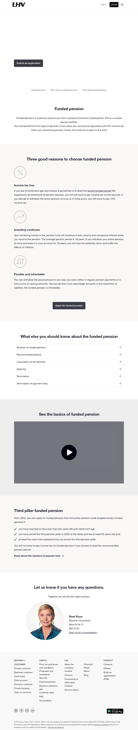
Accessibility (45, 700)
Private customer (22, 668)
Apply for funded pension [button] (69, 305)
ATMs (106, 679)
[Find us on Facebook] (21, 710)
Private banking (21, 688)
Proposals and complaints (46, 673)
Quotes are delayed (56, 727)
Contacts (108, 664)
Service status (71, 689)
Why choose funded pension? (64, 90)
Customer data (46, 692)
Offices (107, 668)
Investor (68, 671)
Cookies (68, 685)
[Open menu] (122, 4)
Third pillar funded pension (94, 90)
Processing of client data (71, 681)
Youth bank (19, 676)
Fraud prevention (47, 681)
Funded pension (38, 90)
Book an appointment (110, 674)
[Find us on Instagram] (15, 710)
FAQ (41, 696)
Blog (86, 675)
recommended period (99, 190)
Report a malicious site (48, 687)
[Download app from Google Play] (115, 711)
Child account (21, 680)
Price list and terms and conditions (48, 666)
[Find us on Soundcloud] (32, 710)
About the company (69, 666)
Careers (68, 675)
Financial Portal (88, 666)
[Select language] (104, 4)
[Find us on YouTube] (26, 710)
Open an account (22, 692)
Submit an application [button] (28, 63)
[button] (69, 347)
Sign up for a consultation (83, 632)
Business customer (23, 672)
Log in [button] (114, 5)
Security (43, 677)
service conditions (101, 724)
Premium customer (23, 684)
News (86, 671)
